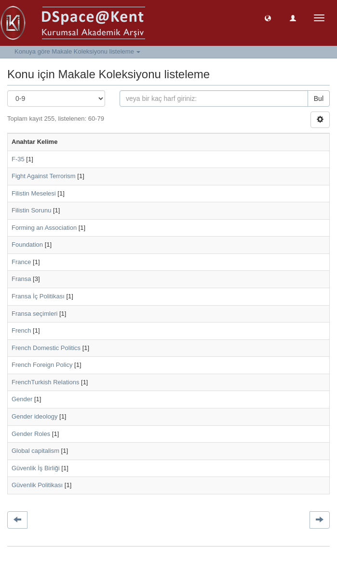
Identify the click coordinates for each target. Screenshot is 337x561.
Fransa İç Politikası (38, 296)
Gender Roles (31, 433)
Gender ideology (34, 416)
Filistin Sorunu (31, 210)
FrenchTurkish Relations (45, 382)
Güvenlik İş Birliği (36, 468)
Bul (319, 98)
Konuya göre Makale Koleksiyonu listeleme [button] (77, 51)
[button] (267, 18)
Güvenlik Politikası (37, 485)
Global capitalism (35, 450)
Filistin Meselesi (34, 193)
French (21, 330)
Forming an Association (44, 227)
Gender (22, 399)
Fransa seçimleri (34, 313)
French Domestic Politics (46, 347)
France (21, 262)
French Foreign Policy (42, 364)
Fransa (21, 278)
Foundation (27, 244)
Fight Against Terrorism (44, 176)
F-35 (18, 159)
